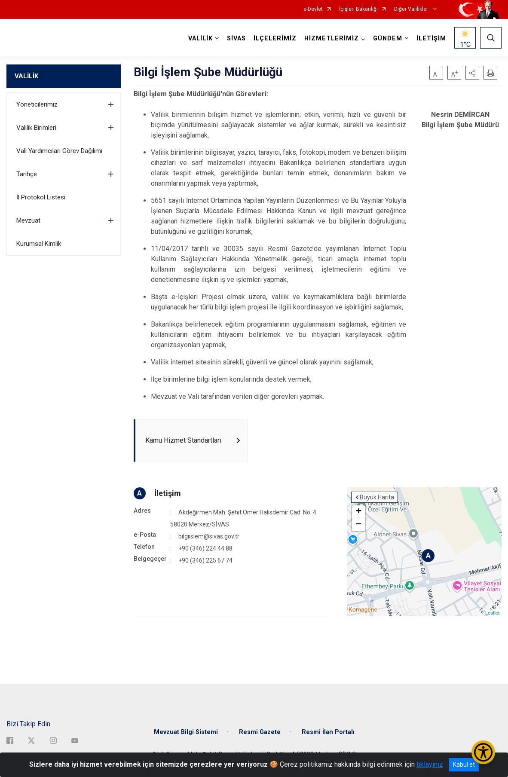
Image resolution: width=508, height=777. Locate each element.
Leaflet (492, 612)
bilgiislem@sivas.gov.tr (208, 536)
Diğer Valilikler (411, 9)
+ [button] (358, 511)
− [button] (358, 524)
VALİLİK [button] (200, 38)
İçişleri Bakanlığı (358, 9)
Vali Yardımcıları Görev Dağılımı (59, 151)
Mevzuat (28, 220)
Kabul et (464, 764)
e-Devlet (313, 9)
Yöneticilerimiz (37, 104)
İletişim (167, 493)
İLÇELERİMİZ (275, 38)
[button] (472, 73)
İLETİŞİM (431, 38)
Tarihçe (26, 174)
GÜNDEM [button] (387, 38)
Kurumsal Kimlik (38, 244)
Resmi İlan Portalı (328, 732)
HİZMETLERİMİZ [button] (331, 38)
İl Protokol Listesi (40, 197)
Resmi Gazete (260, 732)
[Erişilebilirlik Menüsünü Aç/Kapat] (483, 752)
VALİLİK (26, 76)
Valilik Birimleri (36, 128)
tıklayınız (429, 764)
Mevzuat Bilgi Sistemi (186, 732)
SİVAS (236, 38)
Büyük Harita (377, 497)
